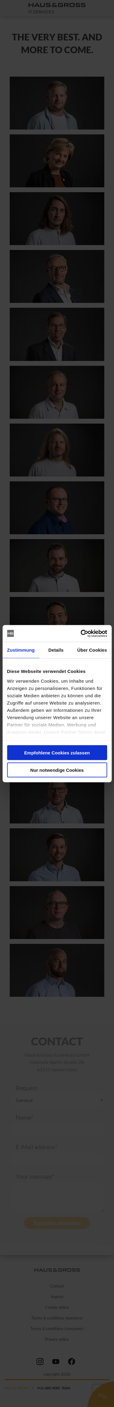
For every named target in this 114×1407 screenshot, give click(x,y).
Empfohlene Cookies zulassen (57, 752)
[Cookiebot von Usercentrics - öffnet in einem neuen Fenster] (81, 633)
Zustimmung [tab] (21, 650)
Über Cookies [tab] (92, 650)
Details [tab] (56, 650)
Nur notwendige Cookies (57, 769)
